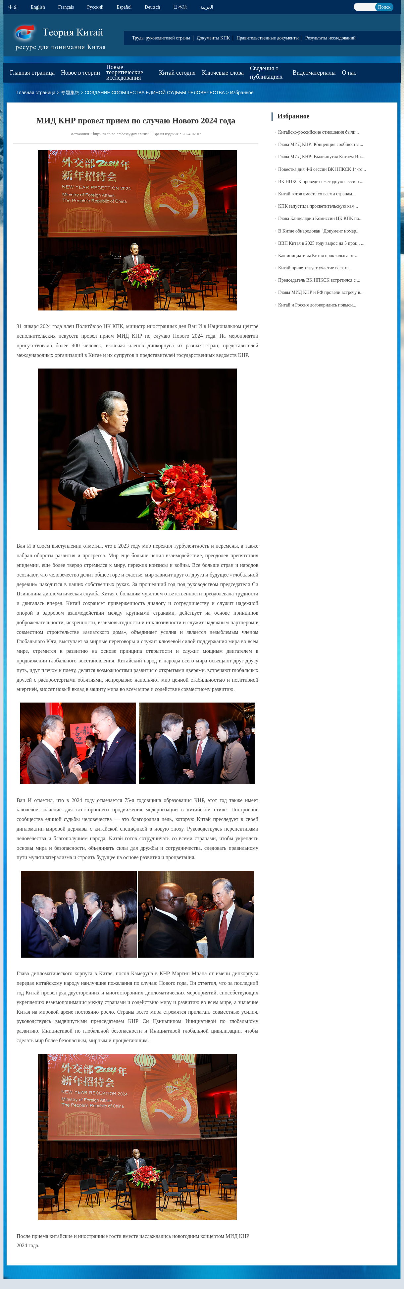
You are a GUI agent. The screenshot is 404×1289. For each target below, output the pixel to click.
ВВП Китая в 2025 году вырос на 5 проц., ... (321, 243)
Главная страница (32, 72)
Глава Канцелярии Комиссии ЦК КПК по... (320, 218)
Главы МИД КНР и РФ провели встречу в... (321, 292)
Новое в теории (80, 72)
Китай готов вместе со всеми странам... (317, 193)
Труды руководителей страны (161, 37)
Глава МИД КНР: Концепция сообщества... (320, 144)
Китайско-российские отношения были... (318, 132)
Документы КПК (213, 37)
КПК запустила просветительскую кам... (318, 206)
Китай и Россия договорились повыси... (317, 305)
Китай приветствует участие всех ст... (315, 267)
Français (66, 7)
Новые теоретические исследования (124, 72)
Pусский (95, 7)
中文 (13, 7)
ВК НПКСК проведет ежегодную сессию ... (320, 181)
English (38, 7)
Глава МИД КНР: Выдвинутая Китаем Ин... (321, 156)
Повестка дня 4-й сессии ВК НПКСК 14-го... (322, 169)
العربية (206, 7)
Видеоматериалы (314, 72)
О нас (349, 72)
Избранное (242, 92)
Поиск (384, 7)
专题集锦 (70, 92)
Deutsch (152, 7)
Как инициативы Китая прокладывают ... (318, 255)
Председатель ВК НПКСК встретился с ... (319, 280)
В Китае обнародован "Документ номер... (319, 231)
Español (124, 7)
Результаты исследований (330, 37)
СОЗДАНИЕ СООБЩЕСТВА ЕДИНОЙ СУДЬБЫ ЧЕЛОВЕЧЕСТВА (154, 92)
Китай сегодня (177, 72)
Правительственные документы (267, 37)
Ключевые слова (223, 72)
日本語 (180, 7)
